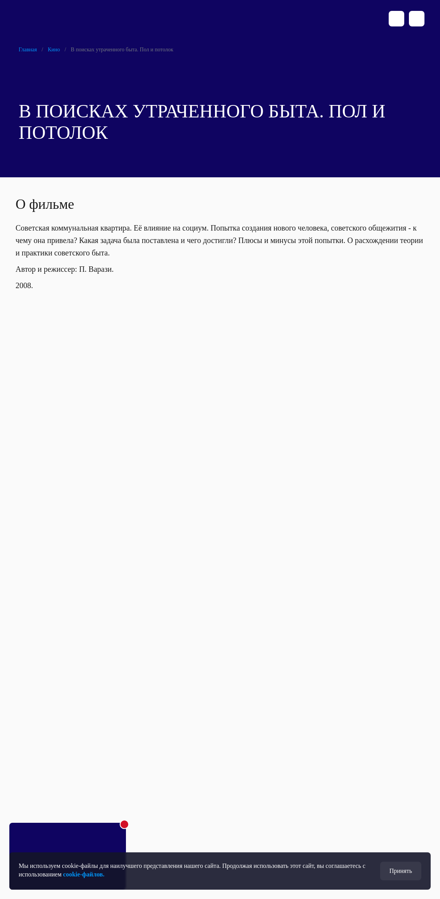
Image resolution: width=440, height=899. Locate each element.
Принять (400, 871)
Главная (28, 49)
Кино (54, 49)
